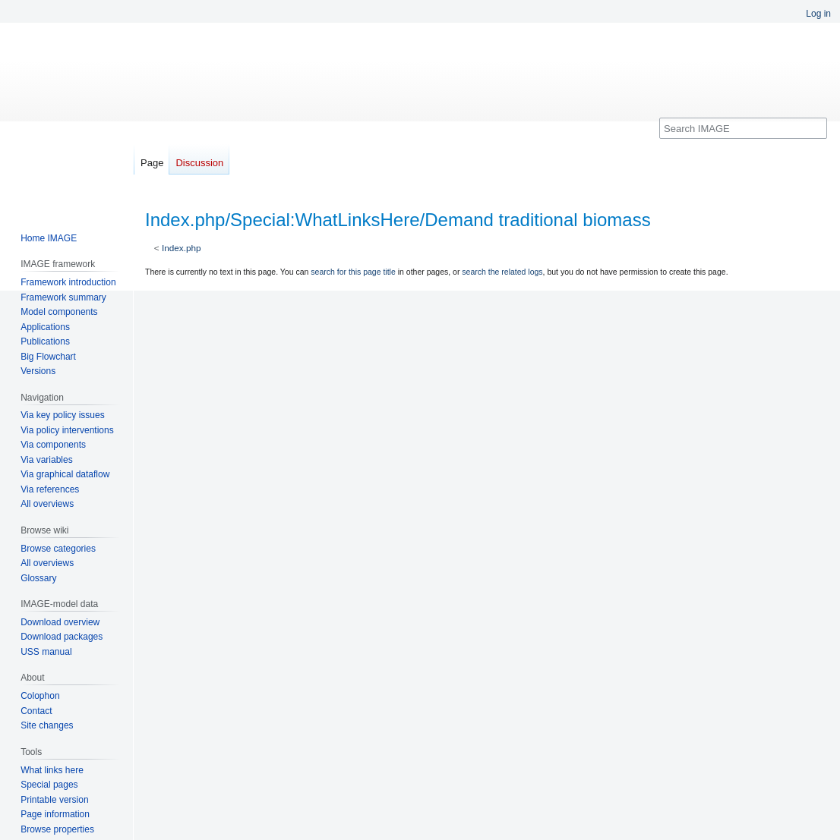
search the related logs (502, 271)
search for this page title (353, 271)
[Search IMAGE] (743, 128)
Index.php (181, 248)
